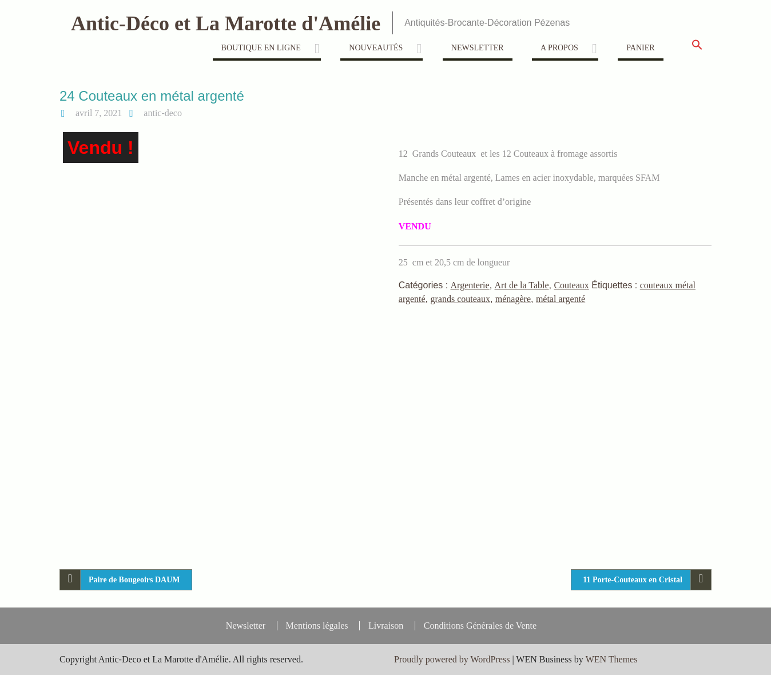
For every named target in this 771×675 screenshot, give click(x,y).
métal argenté (560, 299)
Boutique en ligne (261, 47)
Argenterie (470, 285)
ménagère (513, 299)
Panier (640, 47)
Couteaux (571, 285)
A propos (559, 47)
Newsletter (477, 47)
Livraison (385, 625)
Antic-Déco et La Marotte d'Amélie (225, 23)
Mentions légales (317, 625)
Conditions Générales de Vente (480, 625)
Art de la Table (522, 285)
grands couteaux (460, 299)
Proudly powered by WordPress (452, 659)
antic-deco (163, 113)
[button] (697, 48)
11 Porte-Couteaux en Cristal (632, 579)
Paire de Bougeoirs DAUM (134, 579)
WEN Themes (612, 659)
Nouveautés (376, 47)
